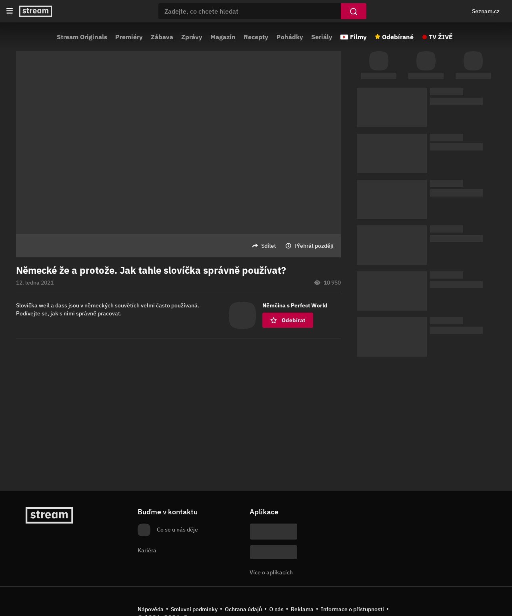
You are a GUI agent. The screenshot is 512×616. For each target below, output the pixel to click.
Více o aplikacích (271, 572)
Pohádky (289, 37)
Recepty (256, 37)
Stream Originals (82, 37)
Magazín (223, 37)
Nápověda (151, 609)
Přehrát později (314, 245)
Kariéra (147, 550)
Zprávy (191, 37)
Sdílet (268, 245)
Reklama (302, 609)
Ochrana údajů (243, 609)
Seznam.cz (486, 11)
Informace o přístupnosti (352, 609)
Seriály (321, 37)
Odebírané (398, 37)
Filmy (358, 37)
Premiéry (129, 37)
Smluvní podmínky (194, 609)
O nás (276, 609)
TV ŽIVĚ (441, 37)
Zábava (162, 37)
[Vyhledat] (353, 11)
